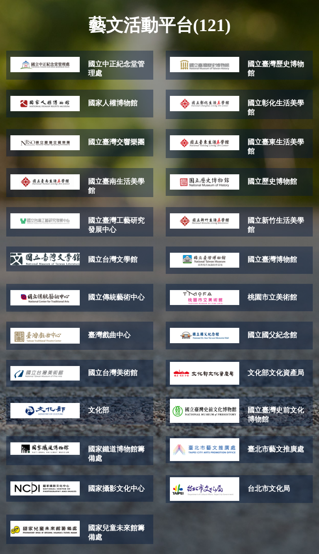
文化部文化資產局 (276, 373)
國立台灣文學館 (112, 260)
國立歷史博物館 (272, 181)
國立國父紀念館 (272, 335)
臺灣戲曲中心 (109, 335)
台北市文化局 (269, 489)
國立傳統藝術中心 (116, 297)
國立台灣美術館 (112, 373)
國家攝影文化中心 (116, 489)
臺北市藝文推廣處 (276, 449)
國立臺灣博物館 (272, 260)
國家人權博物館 (112, 103)
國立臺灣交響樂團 (116, 142)
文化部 (98, 410)
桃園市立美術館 (272, 297)
